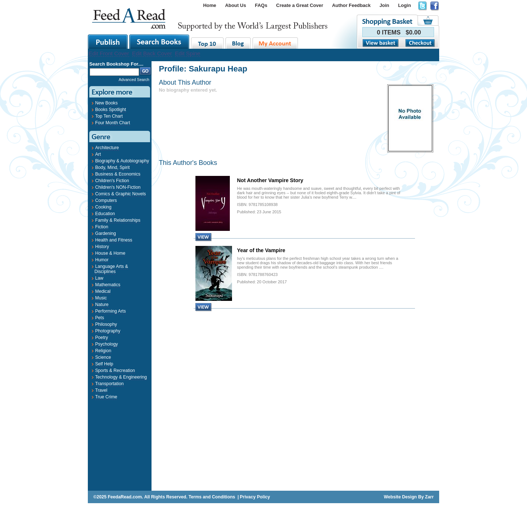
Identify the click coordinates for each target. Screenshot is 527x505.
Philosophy (106, 324)
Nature (102, 304)
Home (209, 5)
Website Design (400, 497)
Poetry (101, 337)
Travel (101, 390)
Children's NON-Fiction (118, 187)
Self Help (104, 363)
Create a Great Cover (299, 5)
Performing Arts (110, 311)
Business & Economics (118, 174)
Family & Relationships (118, 220)
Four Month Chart (112, 122)
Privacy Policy (255, 497)
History (102, 246)
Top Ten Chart (109, 116)
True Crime (106, 396)
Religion (103, 350)
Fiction (101, 226)
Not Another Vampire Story (270, 180)
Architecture (107, 147)
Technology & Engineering (121, 377)
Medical (103, 291)
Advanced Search (134, 79)
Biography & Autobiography (122, 160)
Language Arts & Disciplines (111, 269)
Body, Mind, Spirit (112, 167)
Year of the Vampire (261, 250)
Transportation (109, 383)
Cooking (103, 207)
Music (101, 298)
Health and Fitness (113, 240)
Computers (106, 200)
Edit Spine (187, 53)
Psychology (106, 344)
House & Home (110, 253)
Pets (99, 317)
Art (98, 154)
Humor (101, 259)
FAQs (261, 5)
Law (99, 278)
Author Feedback (351, 5)
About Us (235, 5)
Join (384, 5)
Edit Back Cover (152, 53)
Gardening (105, 233)
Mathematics (107, 284)
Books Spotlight (110, 109)
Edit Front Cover (109, 53)
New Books (106, 103)
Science (103, 357)
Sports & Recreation (115, 370)
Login (404, 5)
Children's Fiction (112, 180)
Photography (107, 330)
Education (105, 213)
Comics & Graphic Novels (120, 193)
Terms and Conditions (211, 497)
